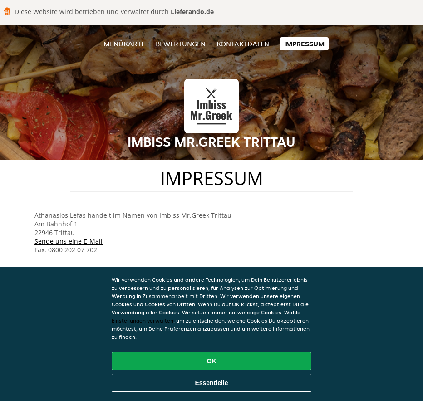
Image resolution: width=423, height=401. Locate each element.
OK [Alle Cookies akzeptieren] (211, 361)
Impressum (304, 44)
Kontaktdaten (242, 44)
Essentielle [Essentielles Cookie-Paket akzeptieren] (211, 382)
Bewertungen (181, 44)
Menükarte (124, 44)
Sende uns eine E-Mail (68, 241)
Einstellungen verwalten (142, 320)
